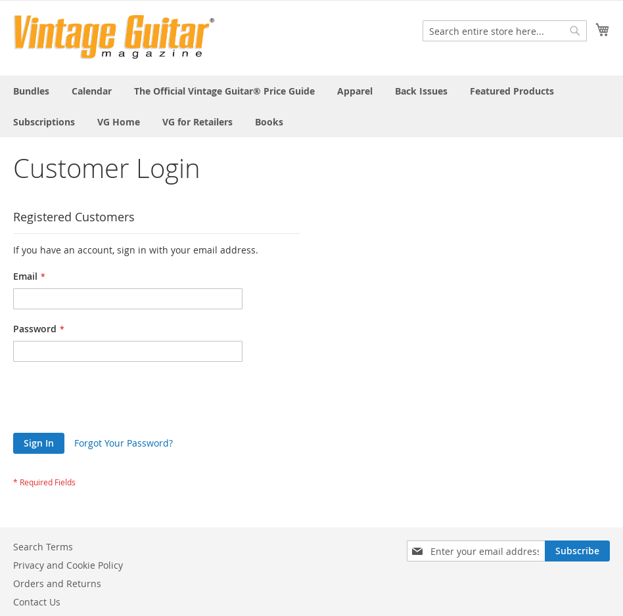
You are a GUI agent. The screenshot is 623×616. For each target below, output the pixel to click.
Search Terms (43, 546)
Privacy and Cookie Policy (68, 565)
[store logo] (114, 37)
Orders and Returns (57, 583)
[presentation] (113, 400)
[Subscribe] (577, 550)
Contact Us (36, 602)
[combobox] (505, 30)
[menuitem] (31, 91)
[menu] (311, 106)
